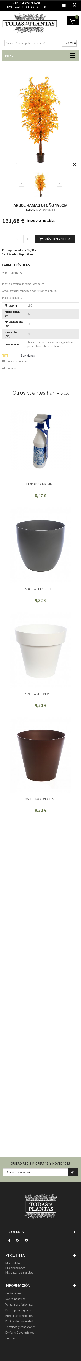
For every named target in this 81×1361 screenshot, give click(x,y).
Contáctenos (13, 1293)
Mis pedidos (13, 1263)
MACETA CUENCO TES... (40, 589)
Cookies (10, 1338)
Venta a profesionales (19, 1304)
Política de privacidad (19, 1321)
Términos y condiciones (20, 1327)
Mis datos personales (19, 1272)
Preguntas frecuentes (19, 1316)
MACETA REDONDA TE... (40, 694)
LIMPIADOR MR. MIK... (40, 484)
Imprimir (12, 368)
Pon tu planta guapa (18, 1310)
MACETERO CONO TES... (40, 799)
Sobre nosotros (15, 1299)
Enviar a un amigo (18, 361)
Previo (21, 183)
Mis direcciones (15, 1268)
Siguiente (59, 183)
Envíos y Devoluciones (19, 1332)
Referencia (33, 210)
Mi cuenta (15, 1256)
